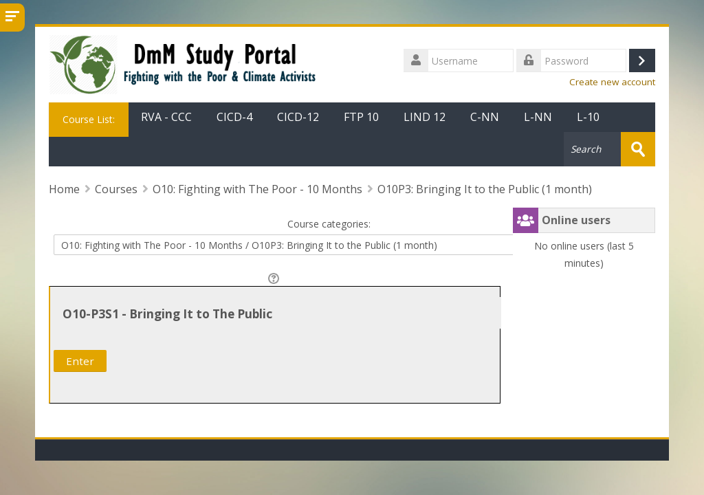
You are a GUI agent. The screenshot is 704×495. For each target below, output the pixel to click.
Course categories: (329, 223)
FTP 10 (361, 116)
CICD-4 (234, 116)
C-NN (484, 116)
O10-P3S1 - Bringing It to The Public (167, 314)
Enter (80, 361)
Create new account (612, 82)
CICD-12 (298, 116)
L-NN (538, 116)
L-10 (588, 116)
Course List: (89, 119)
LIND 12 (425, 116)
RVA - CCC (166, 116)
